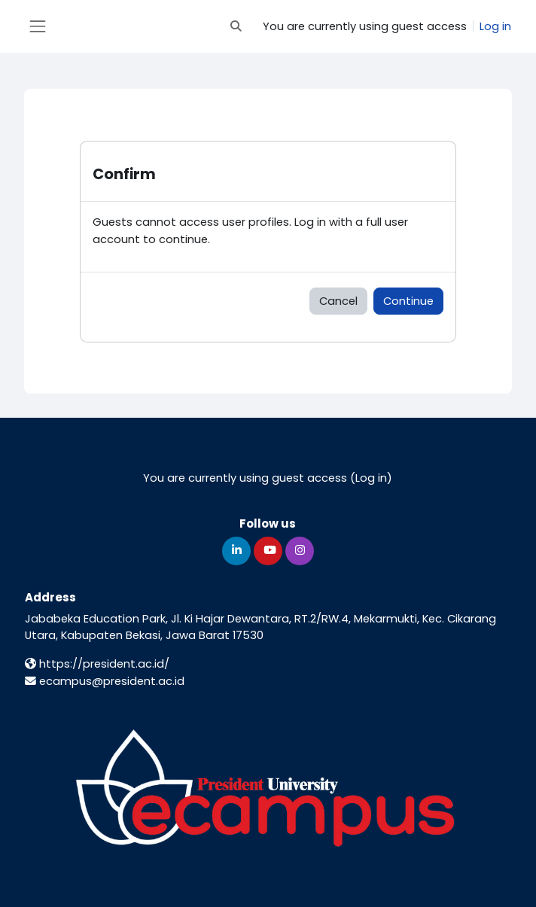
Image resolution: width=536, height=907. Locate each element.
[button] (236, 26)
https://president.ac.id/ (97, 663)
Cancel (338, 301)
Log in (495, 26)
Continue (408, 301)
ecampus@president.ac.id (104, 681)
